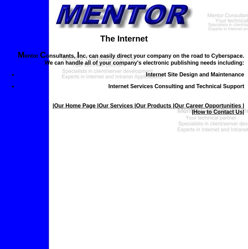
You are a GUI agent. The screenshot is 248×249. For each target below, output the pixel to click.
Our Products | (155, 106)
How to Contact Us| (218, 112)
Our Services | (117, 106)
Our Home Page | (76, 106)
